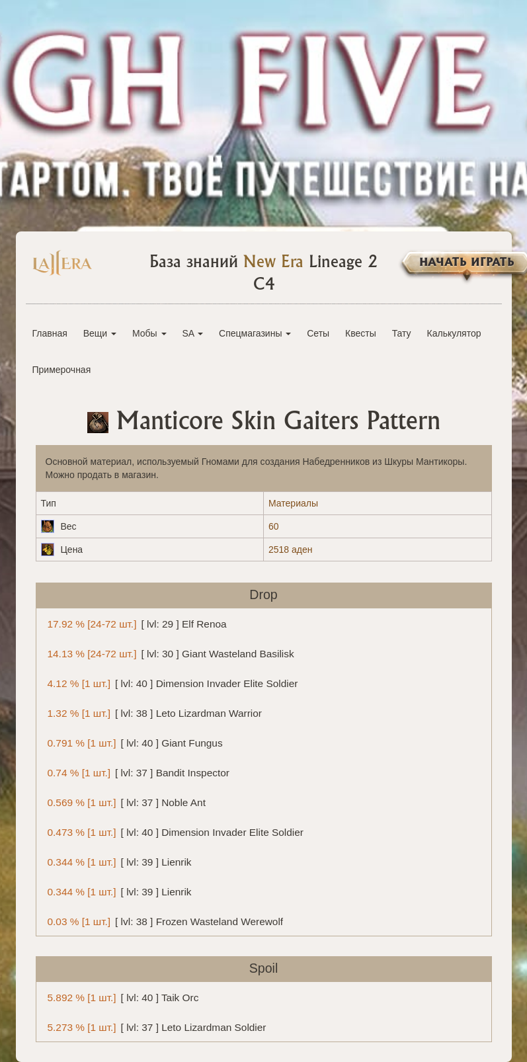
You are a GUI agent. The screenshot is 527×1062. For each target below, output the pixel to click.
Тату (401, 333)
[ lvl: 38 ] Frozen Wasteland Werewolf (163, 921)
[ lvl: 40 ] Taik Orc (121, 997)
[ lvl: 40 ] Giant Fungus (133, 742)
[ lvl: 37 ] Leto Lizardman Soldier (154, 1026)
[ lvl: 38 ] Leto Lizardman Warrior (152, 712)
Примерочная (61, 369)
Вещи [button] (99, 333)
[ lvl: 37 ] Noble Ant (124, 802)
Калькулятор (454, 333)
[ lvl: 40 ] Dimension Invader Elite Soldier (170, 682)
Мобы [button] (149, 333)
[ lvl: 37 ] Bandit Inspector (136, 772)
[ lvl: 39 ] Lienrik (117, 861)
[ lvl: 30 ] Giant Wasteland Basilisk (168, 653)
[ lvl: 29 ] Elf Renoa (135, 623)
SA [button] (192, 333)
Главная (49, 333)
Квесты (360, 333)
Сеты (318, 333)
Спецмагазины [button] (255, 333)
